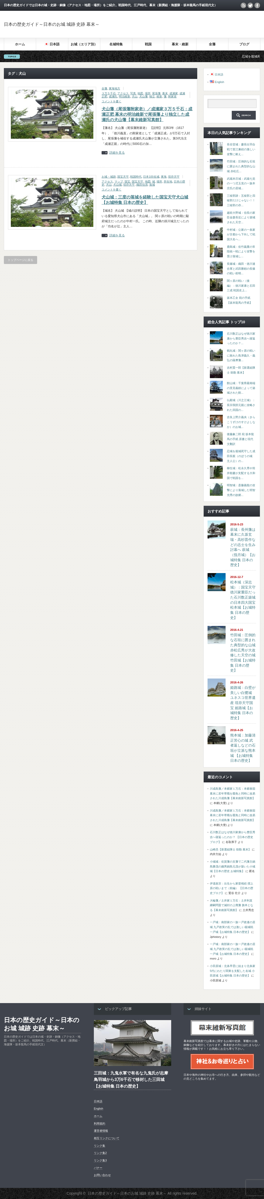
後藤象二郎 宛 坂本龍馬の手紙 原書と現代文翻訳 (240, 439)
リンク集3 (100, 1160)
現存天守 (173, 176)
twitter (250, 5)
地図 (140, 93)
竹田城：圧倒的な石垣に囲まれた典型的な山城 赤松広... (241, 166)
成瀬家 (173, 93)
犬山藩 (143, 96)
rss (243, 5)
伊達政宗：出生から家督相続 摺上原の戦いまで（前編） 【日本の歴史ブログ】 (231, 888)
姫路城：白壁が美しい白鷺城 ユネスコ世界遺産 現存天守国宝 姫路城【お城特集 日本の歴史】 (242, 702)
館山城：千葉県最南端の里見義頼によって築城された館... (241, 388)
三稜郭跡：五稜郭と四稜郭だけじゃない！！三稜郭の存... (241, 200)
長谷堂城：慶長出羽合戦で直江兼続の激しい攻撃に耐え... (241, 149)
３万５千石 (109, 93)
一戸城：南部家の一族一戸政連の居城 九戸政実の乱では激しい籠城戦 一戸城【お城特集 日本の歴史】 (232, 927)
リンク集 (99, 1145)
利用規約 (99, 1123)
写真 (133, 93)
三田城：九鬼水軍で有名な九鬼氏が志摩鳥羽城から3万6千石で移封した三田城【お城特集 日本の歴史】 (131, 1079)
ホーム (20, 44)
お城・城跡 (109, 176)
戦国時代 (136, 176)
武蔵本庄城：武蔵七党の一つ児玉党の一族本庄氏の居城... (241, 183)
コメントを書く (111, 101)
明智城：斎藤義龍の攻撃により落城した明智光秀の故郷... (241, 490)
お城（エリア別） (84, 44)
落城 (152, 184)
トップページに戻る (20, 259)
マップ (118, 181)
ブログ (244, 44)
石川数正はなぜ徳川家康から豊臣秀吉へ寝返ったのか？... (241, 338)
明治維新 (124, 96)
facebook (257, 5)
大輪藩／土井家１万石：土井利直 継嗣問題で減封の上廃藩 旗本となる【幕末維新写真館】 (231, 905)
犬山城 (117, 184)
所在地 (168, 181)
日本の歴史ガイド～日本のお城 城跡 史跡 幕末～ (52, 24)
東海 (164, 176)
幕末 (165, 93)
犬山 (134, 96)
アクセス (123, 93)
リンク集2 (100, 1152)
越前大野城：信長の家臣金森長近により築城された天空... (241, 217)
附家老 (172, 96)
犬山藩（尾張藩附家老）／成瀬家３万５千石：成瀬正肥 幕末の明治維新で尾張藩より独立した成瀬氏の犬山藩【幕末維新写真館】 (147, 114)
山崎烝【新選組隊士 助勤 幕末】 (230, 849)
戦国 (148, 44)
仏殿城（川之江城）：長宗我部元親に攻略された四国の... (241, 405)
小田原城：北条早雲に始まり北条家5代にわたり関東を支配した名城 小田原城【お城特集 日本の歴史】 (232, 970)
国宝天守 (123, 176)
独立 (152, 96)
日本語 (98, 1101)
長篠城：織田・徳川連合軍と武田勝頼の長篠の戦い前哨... (241, 268)
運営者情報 (101, 1130)
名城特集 (116, 44)
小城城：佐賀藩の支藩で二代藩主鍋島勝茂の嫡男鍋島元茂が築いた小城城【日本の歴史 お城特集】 (232, 866)
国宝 (127, 181)
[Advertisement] (199, 24)
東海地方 (114, 88)
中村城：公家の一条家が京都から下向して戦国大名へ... (241, 234)
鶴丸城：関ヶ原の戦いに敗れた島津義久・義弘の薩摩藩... (241, 355)
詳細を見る (117, 152)
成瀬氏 (113, 96)
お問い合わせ (102, 1175)
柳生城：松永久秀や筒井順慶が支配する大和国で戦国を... (241, 473)
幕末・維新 (180, 44)
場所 (148, 93)
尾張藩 (156, 93)
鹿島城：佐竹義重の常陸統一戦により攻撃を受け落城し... (241, 251)
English (98, 1108)
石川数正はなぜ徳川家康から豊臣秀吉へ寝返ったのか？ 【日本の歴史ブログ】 (232, 837)
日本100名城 (151, 176)
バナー (98, 1167)
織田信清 (142, 184)
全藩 (212, 44)
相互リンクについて (106, 1138)
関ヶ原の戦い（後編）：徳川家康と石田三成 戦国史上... (241, 285)
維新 (159, 96)
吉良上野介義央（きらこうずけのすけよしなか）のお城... (241, 422)
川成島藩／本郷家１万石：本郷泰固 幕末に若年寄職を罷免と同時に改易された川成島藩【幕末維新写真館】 (232, 793)
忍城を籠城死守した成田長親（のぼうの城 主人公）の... (241, 456)
